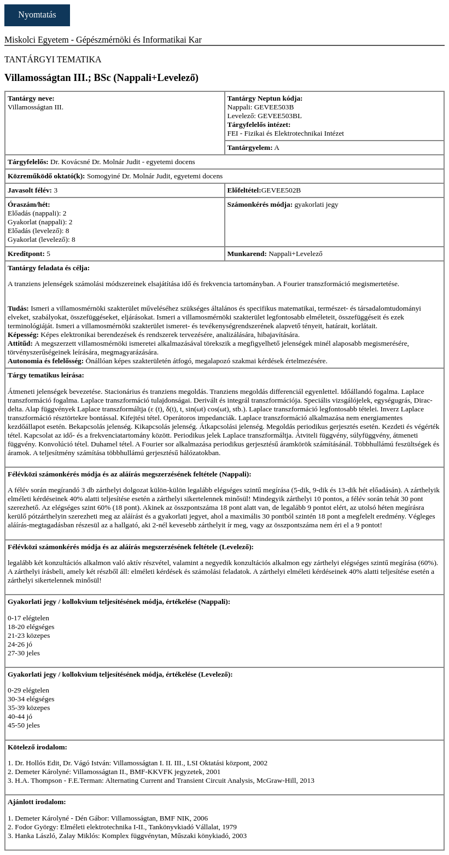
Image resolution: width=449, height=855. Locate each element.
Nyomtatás (37, 14)
